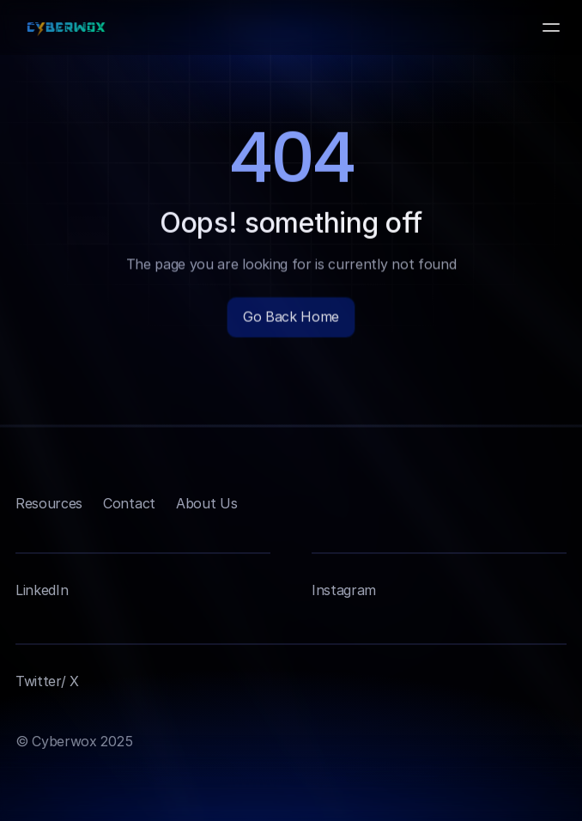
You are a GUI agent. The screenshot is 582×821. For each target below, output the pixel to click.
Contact (129, 503)
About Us (206, 503)
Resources (48, 503)
